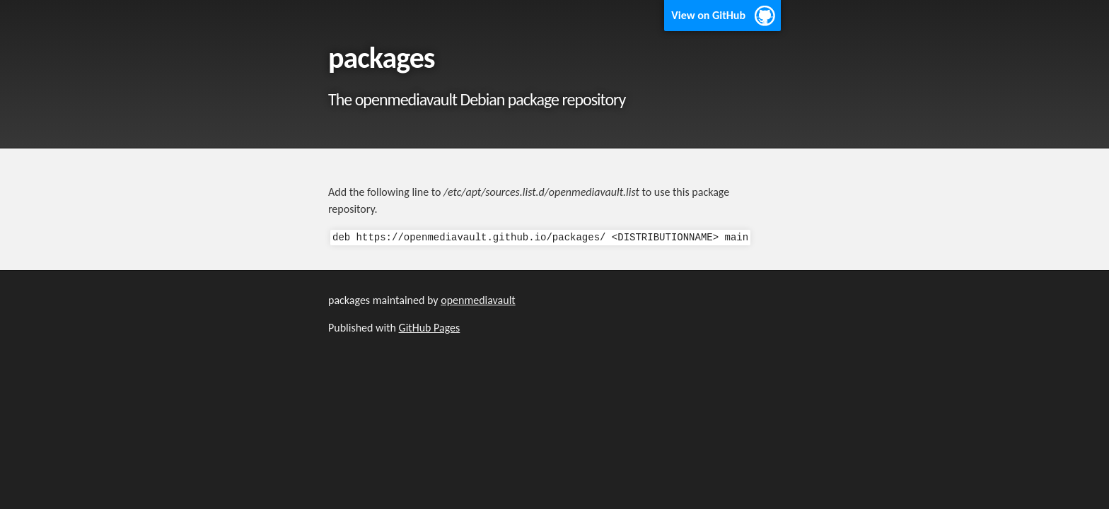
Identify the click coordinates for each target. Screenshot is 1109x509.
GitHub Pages (429, 327)
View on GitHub (708, 15)
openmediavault (478, 300)
